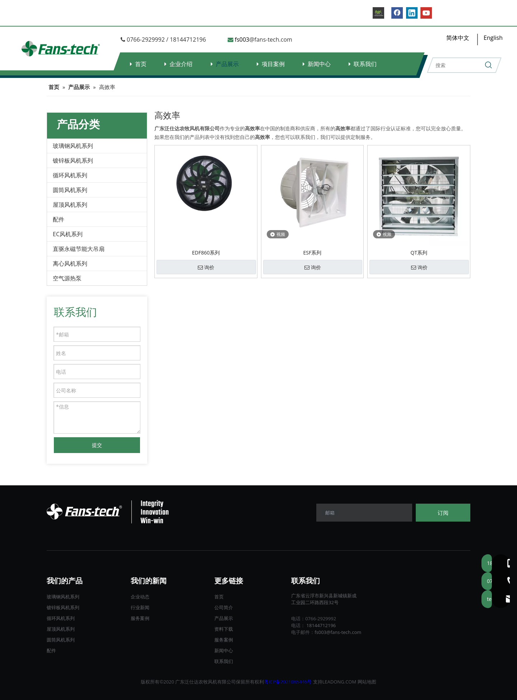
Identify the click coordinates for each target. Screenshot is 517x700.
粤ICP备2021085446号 (288, 681)
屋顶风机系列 (70, 205)
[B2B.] (378, 13)
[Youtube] (426, 13)
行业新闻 (140, 607)
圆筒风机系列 (70, 190)
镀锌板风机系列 (73, 160)
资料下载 (223, 629)
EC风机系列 (68, 234)
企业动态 (140, 596)
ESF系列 (312, 252)
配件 (58, 219)
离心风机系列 (70, 263)
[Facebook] (397, 13)
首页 (140, 64)
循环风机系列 (70, 175)
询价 (206, 267)
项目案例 (273, 64)
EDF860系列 (206, 252)
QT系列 (418, 252)
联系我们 (365, 64)
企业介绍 (180, 64)
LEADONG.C (335, 681)
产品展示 (227, 64)
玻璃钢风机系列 (73, 146)
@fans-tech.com (270, 39)
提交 (97, 445)
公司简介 (223, 607)
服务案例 (140, 618)
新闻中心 (319, 64)
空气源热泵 (67, 278)
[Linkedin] (412, 13)
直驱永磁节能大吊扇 (78, 249)
